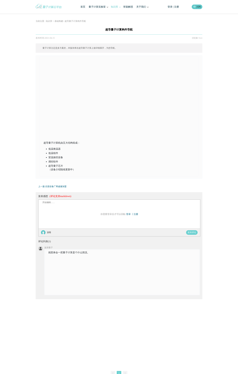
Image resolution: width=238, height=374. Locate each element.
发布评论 (192, 232)
